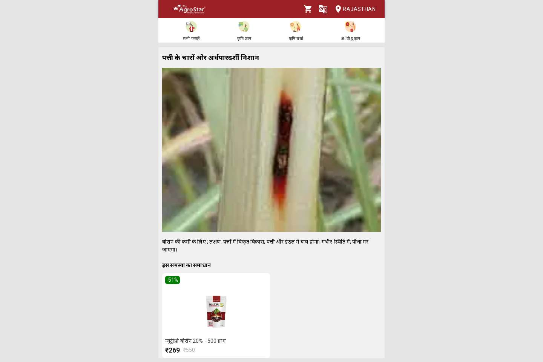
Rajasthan (353, 9)
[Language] (323, 9)
